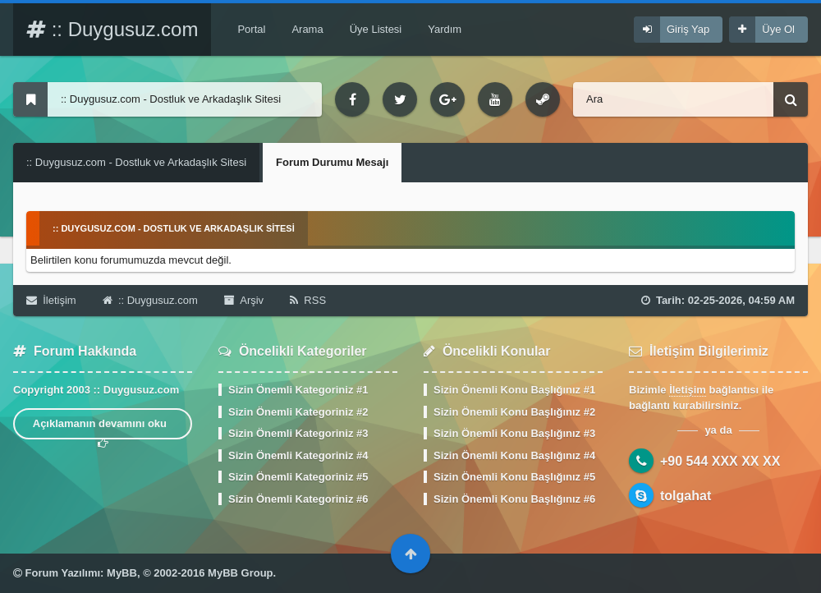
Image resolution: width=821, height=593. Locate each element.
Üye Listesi (376, 29)
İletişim (51, 300)
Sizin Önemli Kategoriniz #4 (298, 455)
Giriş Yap (688, 29)
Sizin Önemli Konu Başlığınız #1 (514, 390)
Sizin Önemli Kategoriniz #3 (298, 433)
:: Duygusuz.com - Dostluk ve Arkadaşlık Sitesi (136, 162)
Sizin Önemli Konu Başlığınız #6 (514, 499)
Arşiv (244, 300)
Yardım (444, 29)
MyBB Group (240, 573)
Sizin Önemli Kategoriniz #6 (298, 499)
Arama (307, 29)
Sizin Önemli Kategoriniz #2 (298, 412)
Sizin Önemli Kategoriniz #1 (298, 390)
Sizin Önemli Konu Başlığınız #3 (514, 433)
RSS (308, 300)
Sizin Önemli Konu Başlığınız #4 (514, 455)
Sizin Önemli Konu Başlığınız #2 (514, 412)
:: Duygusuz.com (112, 29)
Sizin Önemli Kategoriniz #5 (298, 477)
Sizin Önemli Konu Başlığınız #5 (514, 477)
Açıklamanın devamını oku (103, 428)
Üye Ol (778, 29)
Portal (251, 29)
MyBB (122, 573)
